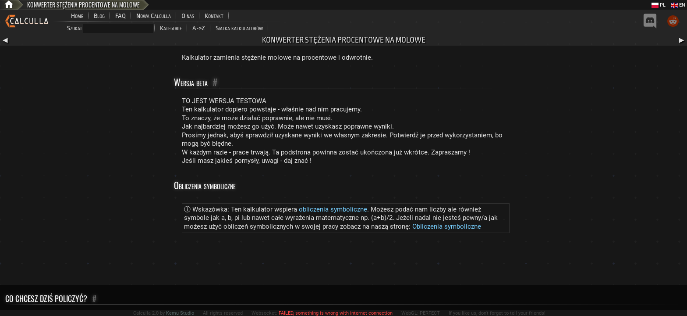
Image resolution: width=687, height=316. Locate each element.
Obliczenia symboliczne (446, 226)
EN (678, 5)
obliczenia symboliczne (333, 209)
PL (659, 5)
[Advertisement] (343, 260)
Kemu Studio (180, 313)
